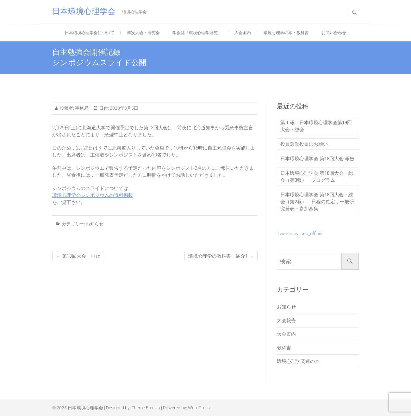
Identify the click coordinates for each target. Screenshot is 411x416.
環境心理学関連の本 (298, 361)
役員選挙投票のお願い (304, 144)
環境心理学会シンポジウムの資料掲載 (92, 195)
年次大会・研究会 (143, 32)
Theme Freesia (146, 407)
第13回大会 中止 (78, 256)
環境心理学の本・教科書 (286, 32)
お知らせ (94, 223)
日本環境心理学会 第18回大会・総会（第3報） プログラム (316, 176)
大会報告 (286, 320)
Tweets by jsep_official (300, 233)
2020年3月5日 (123, 108)
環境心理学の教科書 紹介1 (221, 256)
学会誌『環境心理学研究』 (197, 32)
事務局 (81, 108)
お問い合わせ (333, 32)
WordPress (199, 407)
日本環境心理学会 (83, 11)
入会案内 (242, 32)
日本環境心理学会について (89, 32)
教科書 (284, 348)
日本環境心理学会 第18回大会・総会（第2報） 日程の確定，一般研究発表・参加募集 (317, 201)
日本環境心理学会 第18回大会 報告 (317, 159)
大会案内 (286, 334)
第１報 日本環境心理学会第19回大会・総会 (316, 126)
